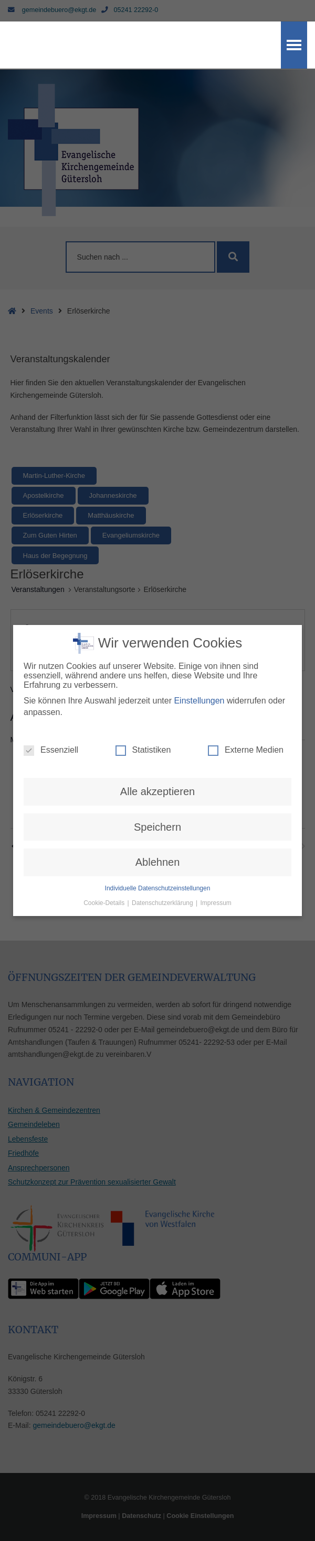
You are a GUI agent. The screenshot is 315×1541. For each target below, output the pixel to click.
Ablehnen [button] (157, 862)
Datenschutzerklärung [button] (163, 903)
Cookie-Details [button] (104, 903)
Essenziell (51, 750)
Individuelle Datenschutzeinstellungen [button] (158, 888)
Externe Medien (246, 750)
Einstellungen (199, 700)
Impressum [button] (216, 903)
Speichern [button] (157, 827)
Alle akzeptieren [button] (157, 791)
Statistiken (143, 750)
